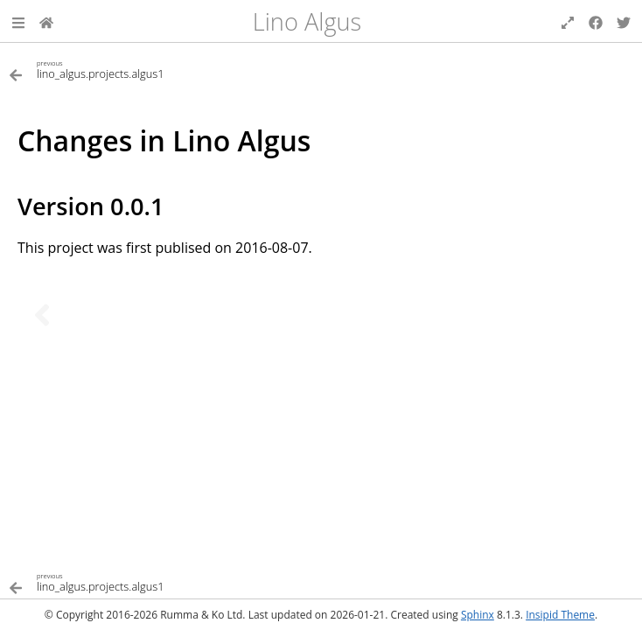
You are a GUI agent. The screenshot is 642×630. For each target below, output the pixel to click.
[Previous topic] (42, 315)
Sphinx (477, 614)
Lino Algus (307, 21)
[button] (18, 21)
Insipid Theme (560, 614)
